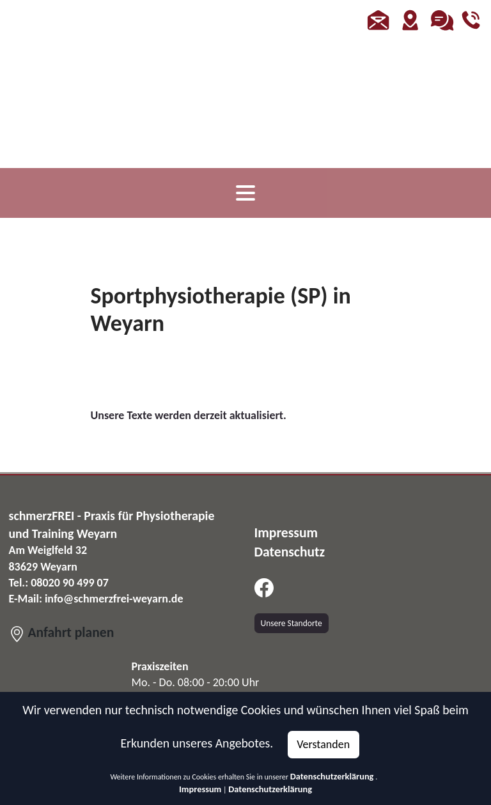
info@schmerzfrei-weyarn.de (114, 599)
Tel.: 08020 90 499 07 (59, 583)
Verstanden (323, 744)
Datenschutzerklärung (332, 776)
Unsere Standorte (291, 623)
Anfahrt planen (61, 632)
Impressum (200, 789)
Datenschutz (289, 551)
